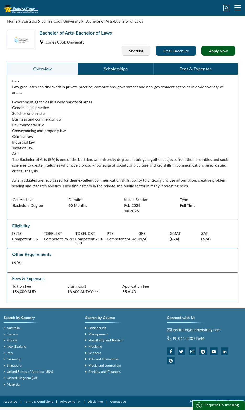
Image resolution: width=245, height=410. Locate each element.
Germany (13, 359)
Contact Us (118, 401)
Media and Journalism (104, 365)
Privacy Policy (70, 401)
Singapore (14, 365)
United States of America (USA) (30, 372)
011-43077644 (191, 338)
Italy (10, 353)
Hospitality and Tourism (105, 340)
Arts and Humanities (103, 359)
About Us (10, 401)
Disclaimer (95, 401)
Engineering (97, 328)
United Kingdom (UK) (23, 378)
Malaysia (13, 384)
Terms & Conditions (38, 401)
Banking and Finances (104, 372)
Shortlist (136, 50)
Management (98, 334)
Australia (29, 21)
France (12, 340)
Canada (12, 334)
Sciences (94, 353)
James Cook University (61, 21)
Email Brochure (176, 50)
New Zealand (16, 346)
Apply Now (218, 50)
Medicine (95, 346)
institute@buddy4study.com (197, 330)
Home (12, 21)
